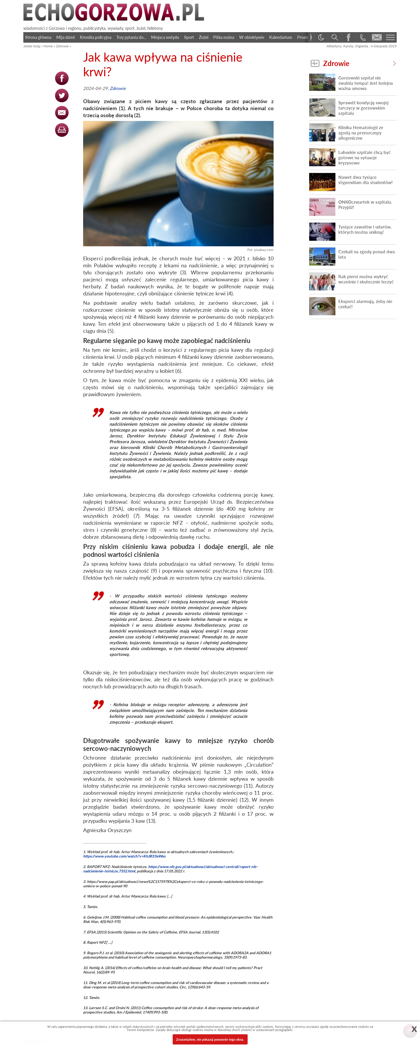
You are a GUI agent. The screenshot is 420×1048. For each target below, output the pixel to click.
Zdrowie (62, 46)
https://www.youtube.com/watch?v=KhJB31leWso (124, 856)
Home (48, 46)
